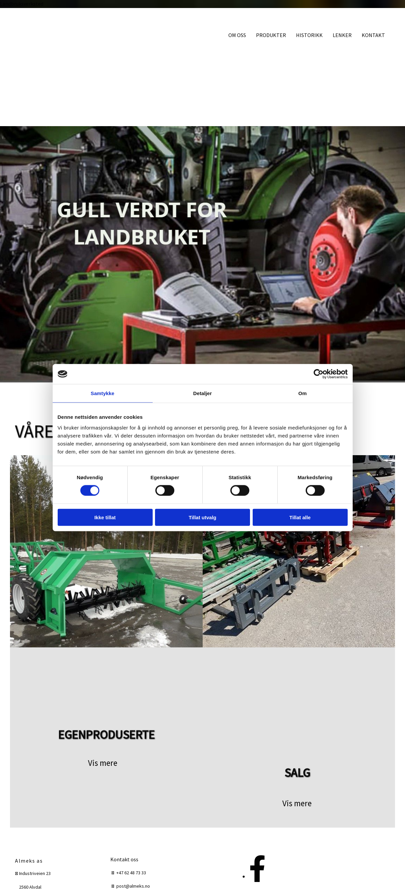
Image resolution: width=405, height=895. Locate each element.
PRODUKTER (271, 35)
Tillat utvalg (202, 517)
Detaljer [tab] (202, 393)
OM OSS (237, 35)
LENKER (342, 35)
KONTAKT (373, 35)
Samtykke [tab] (102, 393)
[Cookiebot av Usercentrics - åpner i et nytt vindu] (318, 374)
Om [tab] (302, 393)
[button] (102, 763)
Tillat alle (300, 517)
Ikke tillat (105, 517)
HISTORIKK (309, 35)
